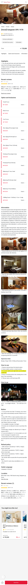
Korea (7, 26)
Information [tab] (24, 53)
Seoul (12, 26)
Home (2, 26)
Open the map (4, 479)
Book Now (16, 582)
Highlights (3, 53)
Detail (23, 104)
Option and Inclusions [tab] (14, 53)
